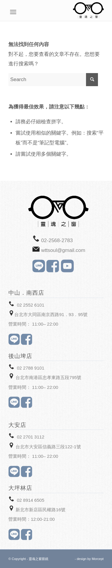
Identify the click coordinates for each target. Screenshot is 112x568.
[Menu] (100, 12)
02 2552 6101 (30, 304)
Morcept (98, 559)
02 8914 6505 (30, 500)
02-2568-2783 (57, 240)
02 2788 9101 (30, 367)
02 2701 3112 (30, 436)
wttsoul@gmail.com (63, 250)
